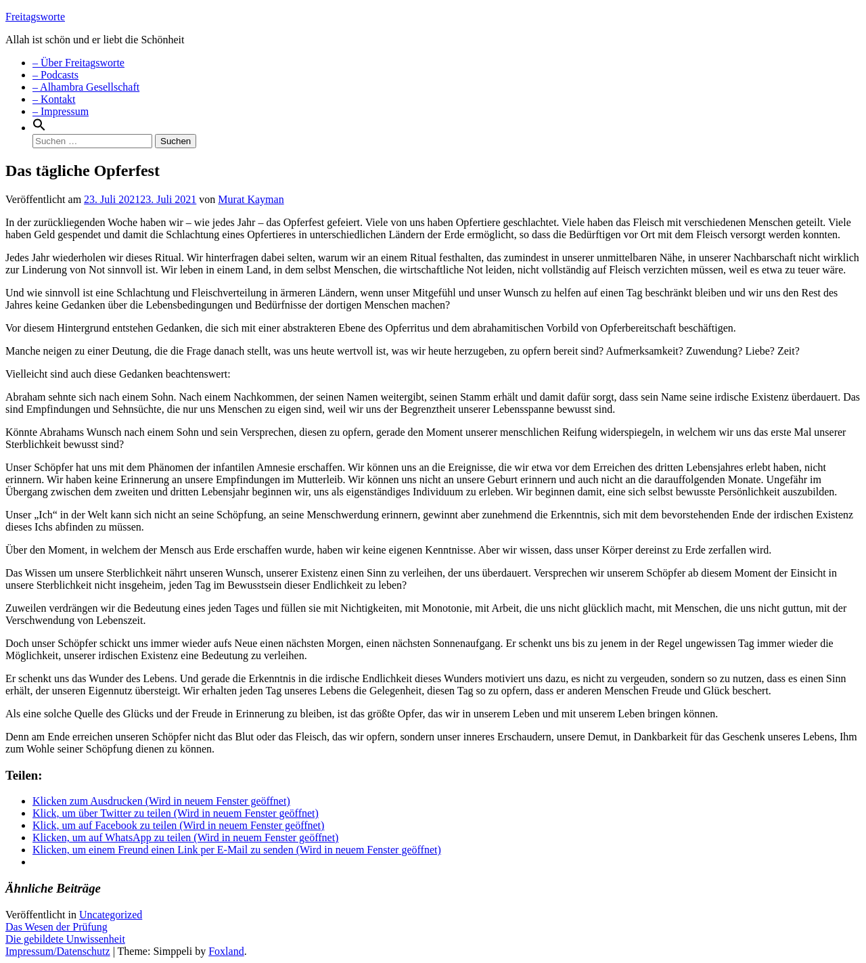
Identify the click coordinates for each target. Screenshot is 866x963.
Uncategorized (110, 914)
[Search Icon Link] (39, 127)
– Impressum (60, 111)
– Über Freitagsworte (78, 62)
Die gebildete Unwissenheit (65, 939)
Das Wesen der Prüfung (56, 927)
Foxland (226, 951)
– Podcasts (55, 75)
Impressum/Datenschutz (57, 951)
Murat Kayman (250, 199)
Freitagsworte (35, 16)
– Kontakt (54, 99)
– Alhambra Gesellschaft (85, 87)
